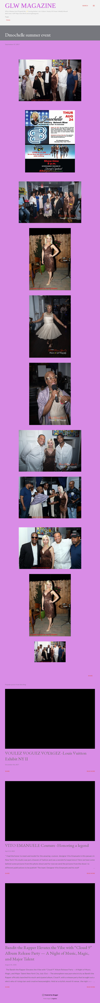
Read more (91, 771)
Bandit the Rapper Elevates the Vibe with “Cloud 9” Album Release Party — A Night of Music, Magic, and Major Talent (48, 953)
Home (8, 20)
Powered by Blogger (50, 995)
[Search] (85, 5)
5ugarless (54, 998)
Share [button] (90, 676)
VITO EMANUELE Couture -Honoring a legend (47, 845)
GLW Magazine (30, 5)
